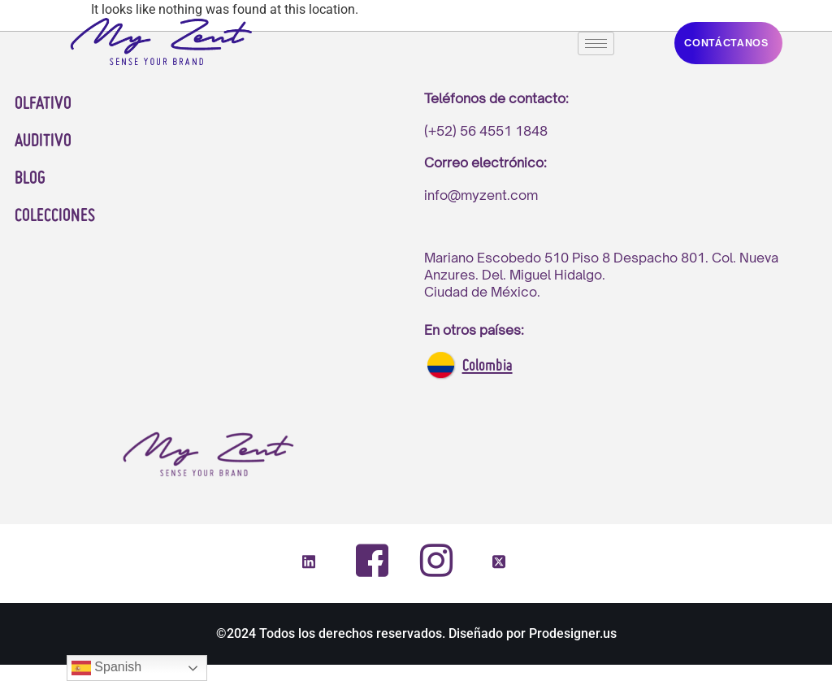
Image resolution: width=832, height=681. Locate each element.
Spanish (106, 668)
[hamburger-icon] (596, 43)
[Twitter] (499, 563)
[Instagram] (435, 560)
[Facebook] (372, 560)
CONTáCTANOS (726, 43)
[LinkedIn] (308, 563)
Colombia (487, 366)
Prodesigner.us (573, 633)
